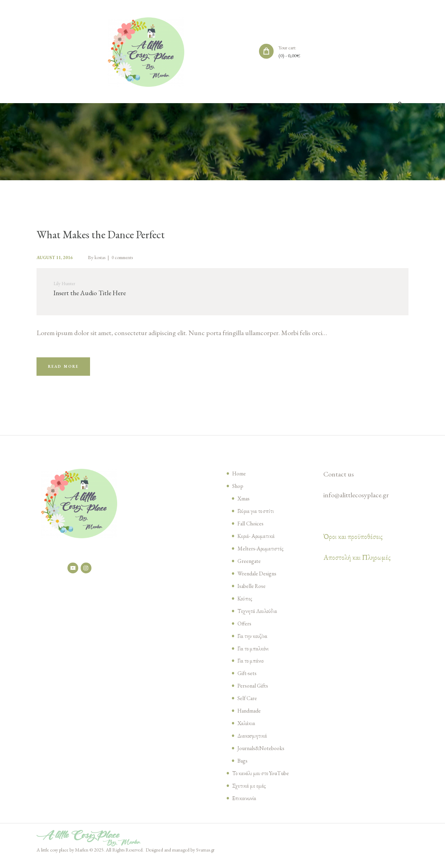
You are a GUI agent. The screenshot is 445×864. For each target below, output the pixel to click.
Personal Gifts (254, 689)
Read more (66, 370)
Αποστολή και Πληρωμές (357, 561)
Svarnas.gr (205, 854)
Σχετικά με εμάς (249, 790)
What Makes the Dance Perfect (108, 234)
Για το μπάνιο (251, 664)
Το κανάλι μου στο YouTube (262, 777)
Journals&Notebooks (263, 752)
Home (239, 477)
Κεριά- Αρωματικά (256, 540)
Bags (243, 765)
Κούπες (245, 602)
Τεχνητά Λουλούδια (257, 615)
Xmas (244, 502)
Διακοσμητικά (252, 739)
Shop (238, 490)
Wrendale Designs (259, 577)
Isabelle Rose (253, 590)
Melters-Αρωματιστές (261, 552)
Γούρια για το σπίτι (256, 515)
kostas (106, 257)
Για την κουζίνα (252, 640)
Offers (244, 627)
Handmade (250, 714)
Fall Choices (252, 527)
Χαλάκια (246, 727)
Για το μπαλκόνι (253, 652)
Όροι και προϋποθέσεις (353, 540)
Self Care (248, 702)
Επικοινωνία (244, 802)
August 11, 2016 (57, 257)
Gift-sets (247, 677)
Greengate (249, 565)
